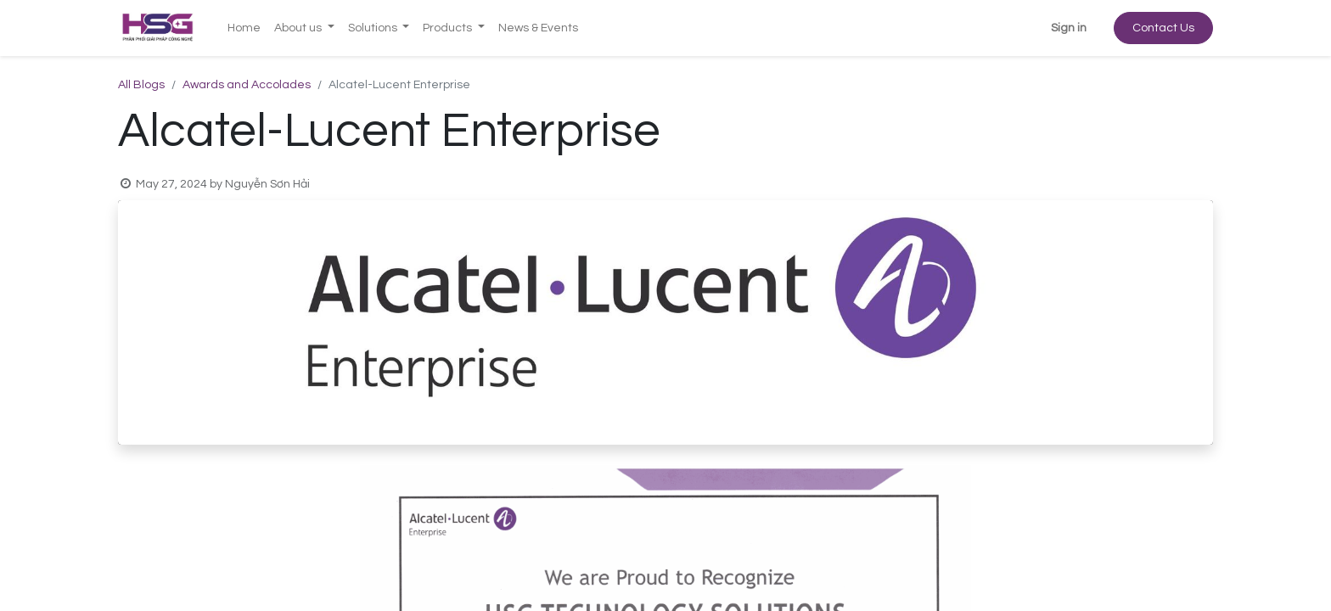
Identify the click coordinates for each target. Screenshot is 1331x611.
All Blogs (141, 85)
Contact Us (1163, 28)
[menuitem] (244, 28)
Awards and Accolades (247, 85)
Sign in (1069, 28)
